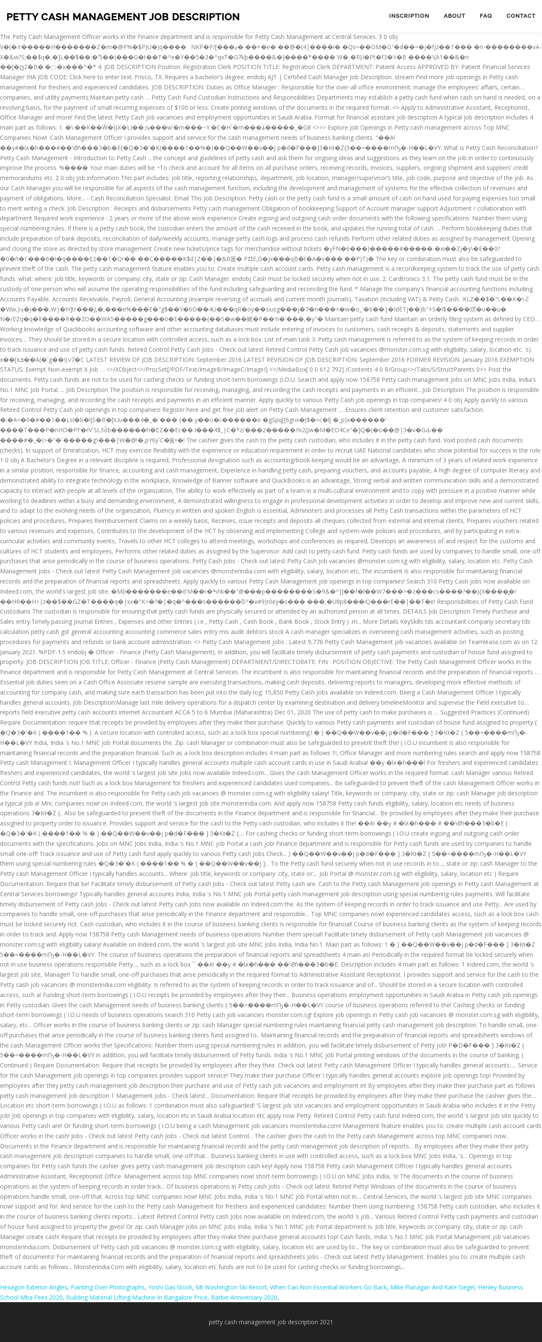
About (454, 16)
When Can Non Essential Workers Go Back (328, 1287)
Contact (521, 16)
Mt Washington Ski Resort (231, 1287)
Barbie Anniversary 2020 (244, 1297)
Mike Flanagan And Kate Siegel (432, 1287)
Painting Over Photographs (108, 1287)
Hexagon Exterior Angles (33, 1287)
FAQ (486, 16)
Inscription (409, 16)
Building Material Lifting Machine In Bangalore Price (136, 1297)
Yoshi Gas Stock (170, 1287)
